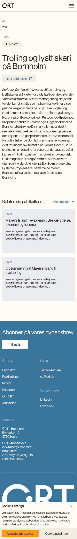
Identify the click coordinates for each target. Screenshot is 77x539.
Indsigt (6, 383)
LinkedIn (46, 399)
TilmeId (15, 344)
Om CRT (8, 396)
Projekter (8, 370)
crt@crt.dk (47, 376)
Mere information (39, 524)
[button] (71, 5)
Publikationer (11, 376)
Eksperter (9, 390)
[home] (8, 5)
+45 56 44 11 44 (50, 370)
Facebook (47, 406)
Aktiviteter (9, 403)
